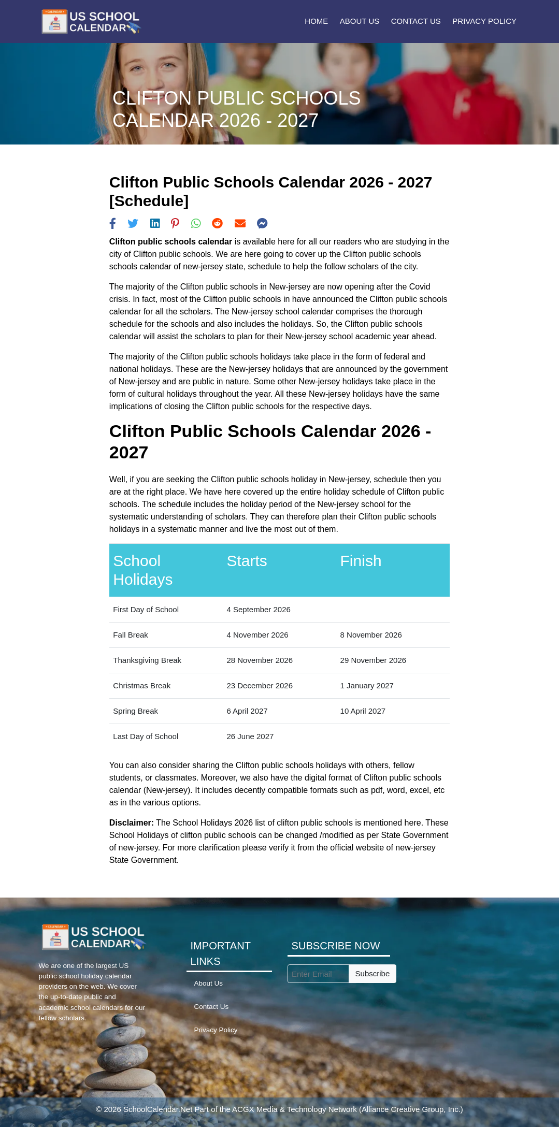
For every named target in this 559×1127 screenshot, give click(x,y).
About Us (359, 21)
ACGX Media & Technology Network (294, 1109)
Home (316, 21)
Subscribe (372, 973)
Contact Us (416, 21)
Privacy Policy (484, 21)
